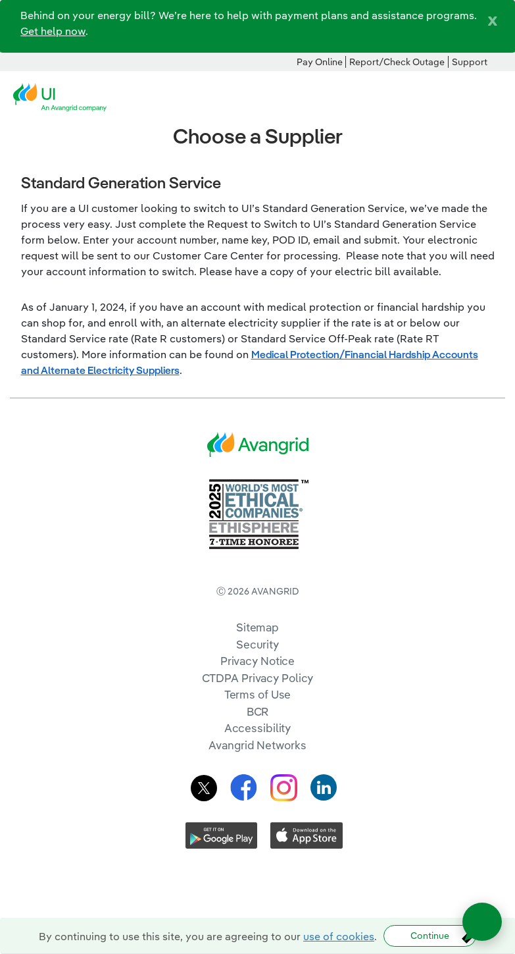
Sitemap (257, 627)
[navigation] (495, 97)
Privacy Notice (257, 661)
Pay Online (320, 62)
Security (257, 644)
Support (469, 62)
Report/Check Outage (397, 62)
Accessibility (257, 728)
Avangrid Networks (257, 745)
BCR (258, 711)
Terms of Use (257, 694)
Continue (429, 935)
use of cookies (338, 936)
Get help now (53, 31)
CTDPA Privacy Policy (258, 678)
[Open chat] (482, 922)
